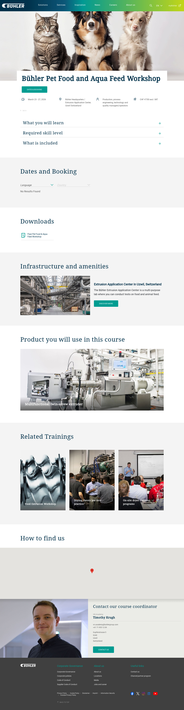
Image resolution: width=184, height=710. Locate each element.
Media (96, 680)
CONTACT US (103, 649)
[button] (92, 571)
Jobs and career (100, 684)
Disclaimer (86, 693)
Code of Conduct (63, 680)
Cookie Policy (74, 693)
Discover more (106, 303)
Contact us (135, 671)
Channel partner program (141, 676)
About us (97, 671)
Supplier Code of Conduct (67, 684)
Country (73, 185)
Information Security (108, 693)
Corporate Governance (66, 671)
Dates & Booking (34, 89)
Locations (98, 676)
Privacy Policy (62, 693)
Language (36, 185)
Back (23, 111)
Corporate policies (64, 676)
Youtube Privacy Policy (68, 695)
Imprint (95, 693)
